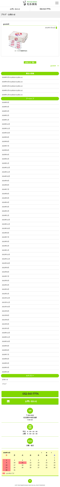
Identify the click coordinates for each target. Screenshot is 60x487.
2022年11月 (6, 259)
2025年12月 (6, 124)
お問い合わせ (15, 9)
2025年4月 (5, 154)
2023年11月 (6, 224)
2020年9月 (5, 346)
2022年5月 (5, 280)
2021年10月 (6, 306)
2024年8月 (5, 185)
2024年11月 (6, 172)
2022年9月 (5, 267)
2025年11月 (6, 128)
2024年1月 (5, 215)
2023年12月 (6, 220)
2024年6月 (5, 193)
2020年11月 (6, 337)
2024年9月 (5, 180)
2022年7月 (5, 276)
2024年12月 (6, 167)
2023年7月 (5, 237)
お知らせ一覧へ (30, 62)
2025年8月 (5, 141)
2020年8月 (5, 350)
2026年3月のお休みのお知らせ (12, 86)
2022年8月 (5, 272)
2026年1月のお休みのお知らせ (12, 95)
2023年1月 (5, 250)
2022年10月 (6, 263)
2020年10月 (6, 341)
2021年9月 (5, 311)
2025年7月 (5, 146)
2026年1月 (5, 120)
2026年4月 (5, 107)
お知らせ (5, 379)
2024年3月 (5, 207)
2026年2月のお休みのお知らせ (12, 90)
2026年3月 (5, 111)
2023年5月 (5, 241)
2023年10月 (6, 228)
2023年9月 (5, 233)
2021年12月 (6, 298)
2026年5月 (5, 102)
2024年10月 (6, 176)
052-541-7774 (45, 9)
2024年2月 (5, 211)
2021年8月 (5, 315)
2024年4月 (5, 202)
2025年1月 (5, 163)
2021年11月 (6, 302)
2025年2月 (5, 159)
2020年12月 (6, 333)
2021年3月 (5, 328)
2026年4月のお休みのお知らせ (12, 82)
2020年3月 (5, 372)
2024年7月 (5, 189)
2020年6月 (5, 359)
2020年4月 (5, 367)
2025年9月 (5, 137)
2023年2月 (5, 246)
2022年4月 (5, 285)
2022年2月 (5, 293)
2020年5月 (5, 363)
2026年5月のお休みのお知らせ (12, 77)
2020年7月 (5, 354)
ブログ (4, 384)
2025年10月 (6, 133)
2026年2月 (5, 115)
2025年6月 (5, 150)
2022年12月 (6, 254)
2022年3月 (5, 289)
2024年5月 (5, 198)
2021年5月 (5, 324)
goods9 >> (54, 66)
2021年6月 (5, 320)
